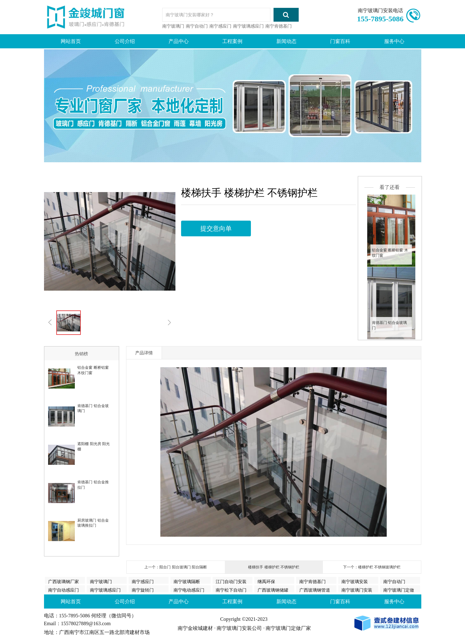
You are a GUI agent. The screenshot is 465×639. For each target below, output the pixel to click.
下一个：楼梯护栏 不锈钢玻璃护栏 (372, 567)
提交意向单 (216, 228)
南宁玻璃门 (173, 26)
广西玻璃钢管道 (314, 590)
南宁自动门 (197, 26)
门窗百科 (340, 41)
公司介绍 (125, 41)
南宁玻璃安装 (354, 581)
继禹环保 (266, 581)
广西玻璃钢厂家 (63, 581)
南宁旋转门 (143, 590)
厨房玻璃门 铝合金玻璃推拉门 (92, 523)
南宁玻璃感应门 (248, 26)
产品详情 (144, 352)
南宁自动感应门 (63, 590)
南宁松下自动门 (231, 590)
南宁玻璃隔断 (187, 581)
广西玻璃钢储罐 (272, 590)
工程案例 (232, 41)
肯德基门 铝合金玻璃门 (389, 325)
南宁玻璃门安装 (356, 590)
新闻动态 (286, 41)
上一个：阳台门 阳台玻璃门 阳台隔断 (175, 567)
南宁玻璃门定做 (398, 590)
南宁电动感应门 (189, 590)
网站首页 (71, 41)
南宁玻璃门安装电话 (380, 10)
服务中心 (394, 41)
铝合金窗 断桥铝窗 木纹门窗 (390, 253)
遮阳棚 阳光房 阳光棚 (93, 446)
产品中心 (179, 41)
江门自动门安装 (231, 581)
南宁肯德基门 (278, 26)
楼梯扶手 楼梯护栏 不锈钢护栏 (273, 567)
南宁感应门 (220, 26)
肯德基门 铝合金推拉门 (92, 485)
